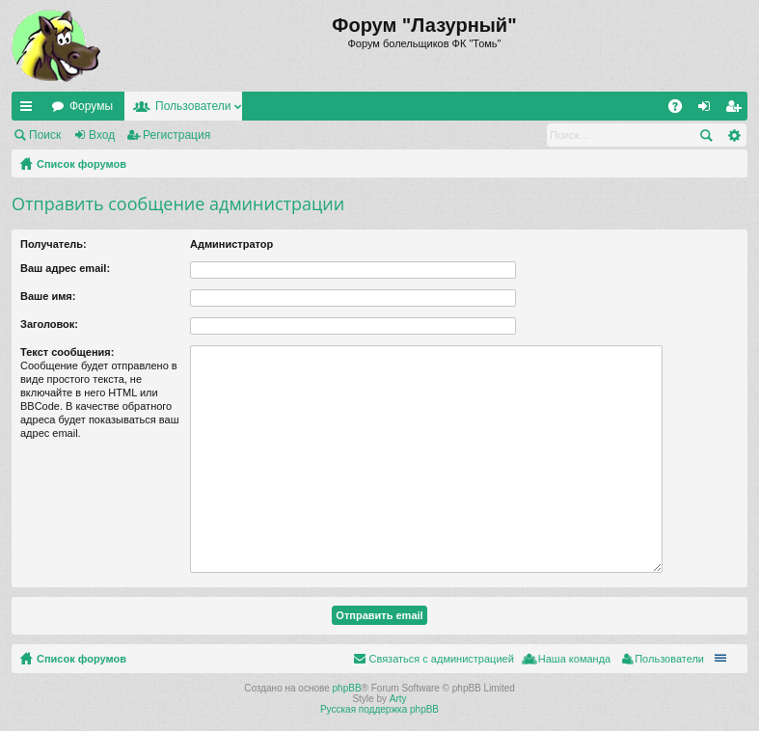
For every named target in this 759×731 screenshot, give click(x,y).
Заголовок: (49, 324)
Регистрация (176, 135)
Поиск (45, 135)
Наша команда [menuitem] (574, 658)
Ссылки (30, 110)
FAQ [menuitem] (681, 110)
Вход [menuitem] (708, 110)
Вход (102, 135)
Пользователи (192, 106)
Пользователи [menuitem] (669, 658)
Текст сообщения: (67, 352)
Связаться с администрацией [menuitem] (440, 658)
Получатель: (53, 244)
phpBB (347, 688)
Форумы (91, 106)
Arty (398, 698)
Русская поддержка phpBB (379, 709)
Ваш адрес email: (65, 268)
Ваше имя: (47, 296)
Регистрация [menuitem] (736, 110)
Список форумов (81, 164)
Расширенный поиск (733, 135)
